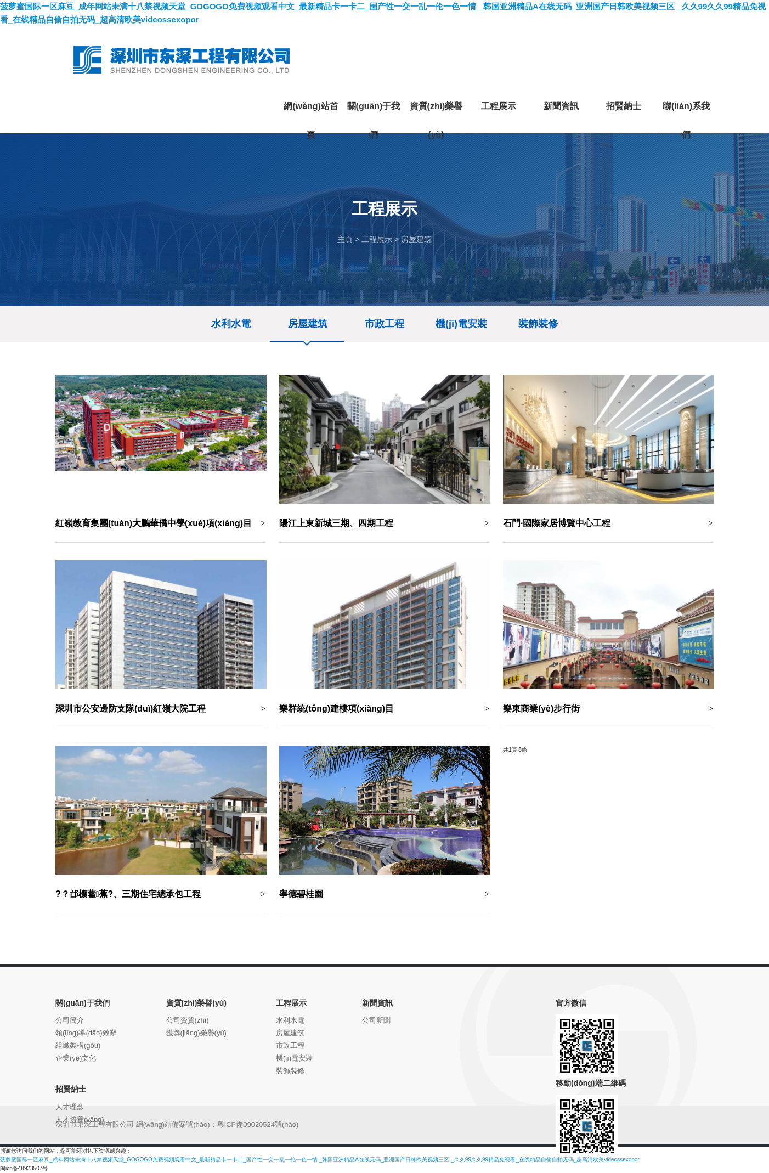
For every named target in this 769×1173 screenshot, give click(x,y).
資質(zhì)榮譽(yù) (196, 1003)
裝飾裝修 (538, 323)
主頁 (345, 239)
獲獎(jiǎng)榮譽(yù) (196, 1033)
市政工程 (384, 323)
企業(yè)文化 (75, 1058)
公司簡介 (69, 1020)
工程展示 (376, 239)
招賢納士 (70, 1089)
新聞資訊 (377, 1003)
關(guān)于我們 (82, 1003)
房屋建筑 (416, 239)
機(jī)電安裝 (461, 323)
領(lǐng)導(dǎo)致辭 (86, 1033)
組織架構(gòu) (77, 1045)
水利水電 (231, 323)
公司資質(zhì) (187, 1020)
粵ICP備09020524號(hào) (258, 1124)
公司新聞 (376, 1020)
